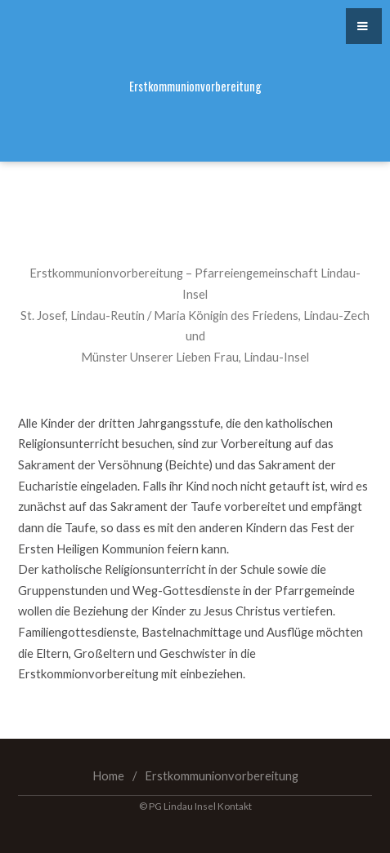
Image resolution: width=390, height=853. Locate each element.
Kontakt (234, 805)
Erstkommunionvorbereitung (221, 776)
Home (108, 776)
